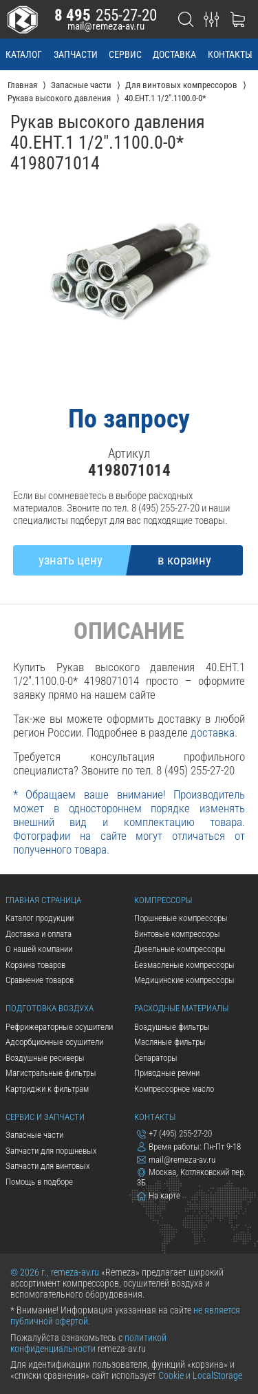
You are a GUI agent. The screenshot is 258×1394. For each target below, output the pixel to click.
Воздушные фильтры (172, 1027)
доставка (174, 54)
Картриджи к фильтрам (47, 1089)
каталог (24, 54)
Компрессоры (163, 900)
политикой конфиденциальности (88, 1343)
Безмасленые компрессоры (184, 965)
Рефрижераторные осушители (59, 1027)
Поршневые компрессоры (181, 918)
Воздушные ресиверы (45, 1058)
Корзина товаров (35, 965)
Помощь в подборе (39, 1181)
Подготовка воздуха (50, 1008)
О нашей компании (39, 949)
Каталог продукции (40, 918)
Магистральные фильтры (51, 1073)
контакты (230, 54)
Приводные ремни (167, 1073)
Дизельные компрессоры (180, 949)
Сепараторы (156, 1058)
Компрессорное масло (174, 1089)
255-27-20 (106, 15)
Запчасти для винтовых (48, 1166)
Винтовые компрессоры (177, 934)
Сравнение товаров (40, 980)
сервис (125, 54)
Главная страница (43, 900)
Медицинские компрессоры (184, 980)
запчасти (76, 54)
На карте (158, 1195)
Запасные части (34, 1135)
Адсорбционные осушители (54, 1042)
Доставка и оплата (39, 934)
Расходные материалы (181, 1008)
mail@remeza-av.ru (105, 26)
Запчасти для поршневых (51, 1150)
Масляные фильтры (170, 1042)
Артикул (129, 453)
